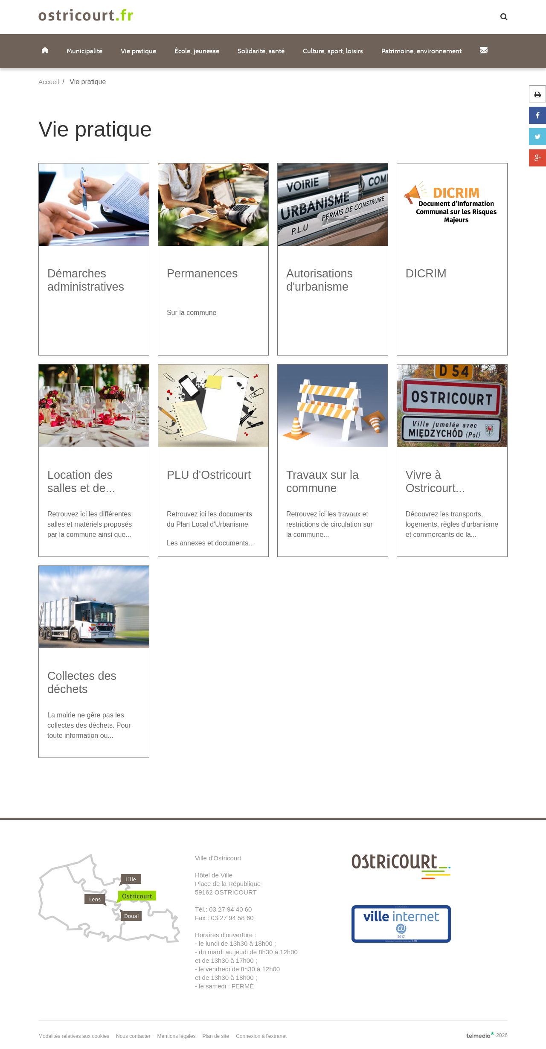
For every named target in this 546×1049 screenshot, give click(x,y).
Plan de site (216, 1036)
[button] (504, 17)
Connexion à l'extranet (261, 1036)
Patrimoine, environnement (421, 51)
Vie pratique (138, 51)
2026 (487, 1035)
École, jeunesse (196, 51)
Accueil (48, 81)
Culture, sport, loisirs (333, 51)
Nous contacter (133, 1036)
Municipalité (84, 51)
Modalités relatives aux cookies (73, 1036)
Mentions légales (176, 1036)
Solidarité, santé (261, 51)
